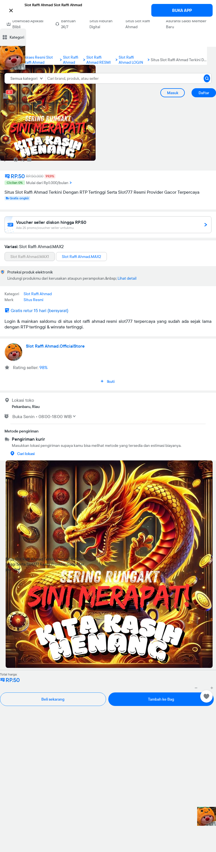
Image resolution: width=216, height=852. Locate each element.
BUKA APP (182, 10)
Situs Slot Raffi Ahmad (137, 23)
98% (43, 367)
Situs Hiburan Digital (100, 23)
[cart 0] (5, 95)
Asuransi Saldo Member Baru (186, 23)
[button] (108, 10)
